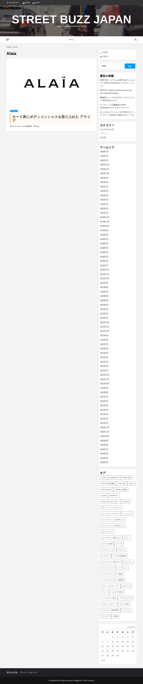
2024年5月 (104, 248)
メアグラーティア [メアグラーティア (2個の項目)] (125, 598)
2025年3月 (104, 204)
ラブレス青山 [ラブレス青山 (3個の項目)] (124, 604)
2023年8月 (104, 287)
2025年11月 (104, 169)
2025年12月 (104, 164)
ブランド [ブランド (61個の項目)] (104, 592)
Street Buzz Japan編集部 (22, 126)
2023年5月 (104, 300)
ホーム (71, 39)
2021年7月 (104, 397)
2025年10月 (104, 173)
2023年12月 (104, 269)
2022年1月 (104, 370)
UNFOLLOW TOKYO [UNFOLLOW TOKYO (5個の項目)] (107, 502)
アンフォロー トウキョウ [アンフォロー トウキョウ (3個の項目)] (110, 514)
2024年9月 (104, 230)
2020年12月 (104, 427)
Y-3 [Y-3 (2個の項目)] (118, 502)
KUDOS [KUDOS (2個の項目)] (131, 483)
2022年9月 (104, 335)
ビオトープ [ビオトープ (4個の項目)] (126, 586)
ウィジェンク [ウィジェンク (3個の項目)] (127, 514)
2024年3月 (104, 256)
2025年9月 (104, 178)
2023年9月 (104, 283)
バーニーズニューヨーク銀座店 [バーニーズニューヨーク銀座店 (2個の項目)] (112, 580)
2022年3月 (104, 361)
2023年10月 (104, 278)
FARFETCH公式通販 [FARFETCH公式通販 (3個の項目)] (108, 483)
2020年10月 (104, 436)
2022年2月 (104, 366)
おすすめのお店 (107, 129)
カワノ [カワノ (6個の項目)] (126, 538)
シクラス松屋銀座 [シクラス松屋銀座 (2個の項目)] (119, 556)
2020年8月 (104, 445)
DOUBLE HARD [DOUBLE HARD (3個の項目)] (126, 477)
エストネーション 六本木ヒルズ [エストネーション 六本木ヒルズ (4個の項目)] (112, 520)
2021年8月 (104, 392)
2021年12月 (104, 375)
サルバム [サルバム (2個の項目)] (121, 550)
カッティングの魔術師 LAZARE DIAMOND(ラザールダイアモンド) (114, 106)
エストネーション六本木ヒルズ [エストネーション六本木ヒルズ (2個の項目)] (112, 526)
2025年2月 (104, 208)
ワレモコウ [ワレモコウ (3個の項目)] (105, 616)
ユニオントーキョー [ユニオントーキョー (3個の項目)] (108, 604)
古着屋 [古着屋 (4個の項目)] (115, 616)
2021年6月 (104, 401)
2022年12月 (104, 322)
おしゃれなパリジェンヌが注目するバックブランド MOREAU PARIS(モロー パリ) (117, 113)
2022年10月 (104, 331)
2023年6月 (104, 296)
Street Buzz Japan (71, 19)
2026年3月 (104, 151)
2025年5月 (104, 195)
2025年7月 (104, 186)
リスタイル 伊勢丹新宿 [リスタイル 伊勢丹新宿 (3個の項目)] (110, 610)
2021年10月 (104, 383)
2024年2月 (104, 261)
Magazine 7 (78, 680)
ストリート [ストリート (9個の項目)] (128, 562)
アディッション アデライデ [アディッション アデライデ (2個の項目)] (111, 508)
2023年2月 (104, 313)
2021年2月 (104, 418)
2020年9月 (104, 440)
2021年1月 (104, 423)
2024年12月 (104, 217)
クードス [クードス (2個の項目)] (119, 544)
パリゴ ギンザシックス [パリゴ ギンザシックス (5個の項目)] (110, 586)
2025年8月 (104, 182)
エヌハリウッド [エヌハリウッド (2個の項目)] (107, 532)
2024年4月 (104, 252)
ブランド (14, 111)
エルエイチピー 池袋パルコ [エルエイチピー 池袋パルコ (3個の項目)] (111, 538)
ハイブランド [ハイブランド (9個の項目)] (122, 568)
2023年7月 (104, 291)
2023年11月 (104, 274)
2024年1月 (104, 265)
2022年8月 (104, 340)
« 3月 (103, 660)
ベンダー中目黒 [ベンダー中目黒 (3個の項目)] (116, 592)
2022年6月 (104, 348)
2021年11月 (104, 379)
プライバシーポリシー (29, 672)
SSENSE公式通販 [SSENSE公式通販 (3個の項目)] (121, 490)
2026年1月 (104, 160)
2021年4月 (104, 410)
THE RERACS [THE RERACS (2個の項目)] (114, 496)
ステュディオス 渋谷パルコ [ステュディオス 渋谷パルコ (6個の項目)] (111, 562)
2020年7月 (104, 449)
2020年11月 (104, 432)
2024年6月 (104, 243)
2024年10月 (104, 226)
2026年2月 (104, 156)
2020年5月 (104, 458)
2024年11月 (104, 221)
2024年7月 (104, 239)
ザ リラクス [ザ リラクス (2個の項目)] (105, 556)
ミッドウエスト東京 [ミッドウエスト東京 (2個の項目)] (108, 598)
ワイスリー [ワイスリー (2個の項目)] (126, 610)
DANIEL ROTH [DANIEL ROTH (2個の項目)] (114, 477)
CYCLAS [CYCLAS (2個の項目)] (104, 477)
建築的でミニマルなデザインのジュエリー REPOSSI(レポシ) (117, 99)
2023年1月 (104, 318)
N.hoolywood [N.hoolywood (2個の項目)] (106, 490)
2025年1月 (104, 213)
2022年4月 (104, 357)
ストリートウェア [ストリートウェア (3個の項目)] (107, 568)
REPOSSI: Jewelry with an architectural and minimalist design (116, 91)
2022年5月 (104, 353)
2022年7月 (104, 344)
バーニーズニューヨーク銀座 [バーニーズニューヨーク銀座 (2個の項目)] (111, 574)
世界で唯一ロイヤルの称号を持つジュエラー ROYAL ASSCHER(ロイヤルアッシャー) (117, 83)
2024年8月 (104, 234)
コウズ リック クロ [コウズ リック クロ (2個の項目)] (108, 550)
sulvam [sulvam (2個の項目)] (104, 496)
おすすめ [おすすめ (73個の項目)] (126, 502)
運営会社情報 (12, 672)
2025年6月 (104, 191)
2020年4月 (104, 462)
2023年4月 (104, 305)
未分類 (103, 137)
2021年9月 (104, 388)
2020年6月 (104, 453)
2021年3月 (104, 414)
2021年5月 (104, 405)
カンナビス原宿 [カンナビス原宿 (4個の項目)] (107, 544)
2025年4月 (104, 199)
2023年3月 (104, 309)
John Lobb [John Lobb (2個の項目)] (122, 483)
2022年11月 (104, 326)
